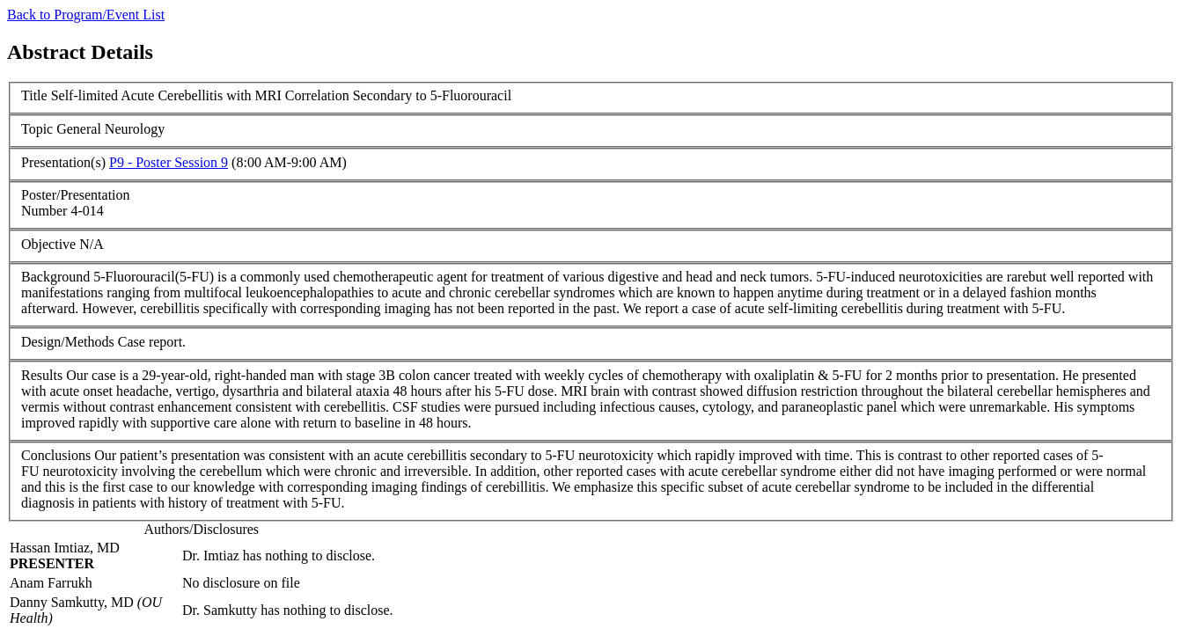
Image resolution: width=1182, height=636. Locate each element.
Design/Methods (67, 341)
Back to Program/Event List (86, 14)
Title (34, 95)
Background (55, 276)
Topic (37, 128)
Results (41, 375)
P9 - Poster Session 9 (168, 162)
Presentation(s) (63, 162)
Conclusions (56, 455)
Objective (48, 244)
